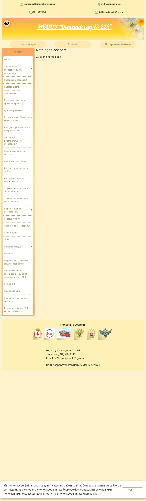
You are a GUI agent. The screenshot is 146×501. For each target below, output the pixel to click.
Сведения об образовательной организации (13, 69)
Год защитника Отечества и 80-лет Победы (18, 119)
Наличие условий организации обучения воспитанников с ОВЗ (15, 274)
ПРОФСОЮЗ (10, 284)
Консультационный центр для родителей (17, 129)
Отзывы (73, 44)
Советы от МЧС (12, 219)
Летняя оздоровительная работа (16, 170)
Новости (8, 254)
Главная (8, 59)
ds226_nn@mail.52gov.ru (111, 12)
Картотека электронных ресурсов (16, 300)
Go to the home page (48, 56)
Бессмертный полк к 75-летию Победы (16, 310)
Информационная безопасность (13, 210)
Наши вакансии (12, 291)
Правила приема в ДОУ (16, 80)
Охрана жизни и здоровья (17, 226)
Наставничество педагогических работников (12, 90)
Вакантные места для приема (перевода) (15, 102)
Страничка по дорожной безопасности (16, 190)
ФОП (6, 240)
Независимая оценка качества (14, 152)
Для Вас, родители (13, 110)
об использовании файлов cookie (76, 493)
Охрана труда (10, 233)
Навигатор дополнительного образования (13, 140)
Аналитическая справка (16, 161)
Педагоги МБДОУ (12, 247)
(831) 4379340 (39, 12)
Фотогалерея (28, 44)
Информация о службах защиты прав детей (16, 262)
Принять (132, 490)
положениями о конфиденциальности (28, 493)
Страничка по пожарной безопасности (16, 200)
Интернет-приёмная (118, 44)
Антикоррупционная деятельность (14, 180)
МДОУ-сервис (91, 365)
